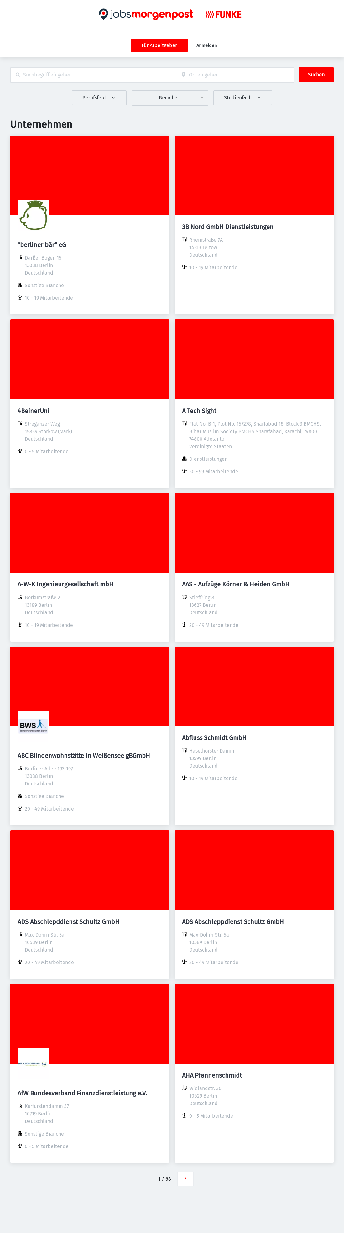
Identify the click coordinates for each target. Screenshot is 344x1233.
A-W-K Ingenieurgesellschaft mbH (65, 584)
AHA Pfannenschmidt (212, 1075)
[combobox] (93, 75)
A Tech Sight (199, 411)
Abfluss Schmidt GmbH (214, 738)
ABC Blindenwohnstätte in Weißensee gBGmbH (84, 755)
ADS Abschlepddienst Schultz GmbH (68, 922)
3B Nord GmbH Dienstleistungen (228, 227)
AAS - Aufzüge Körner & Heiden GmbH (235, 584)
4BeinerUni (34, 411)
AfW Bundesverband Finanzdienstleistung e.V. (82, 1093)
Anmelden (206, 45)
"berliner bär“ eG (42, 245)
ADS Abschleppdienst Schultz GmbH (233, 922)
